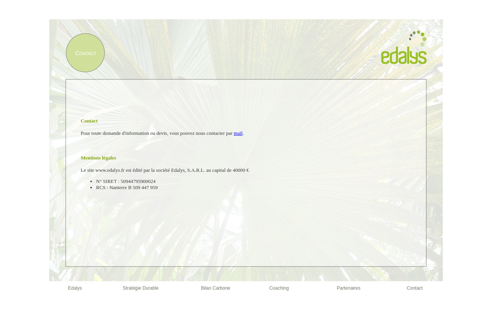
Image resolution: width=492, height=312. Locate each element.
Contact (414, 288)
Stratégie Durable (140, 288)
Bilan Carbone (215, 288)
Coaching (279, 288)
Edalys (75, 288)
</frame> (246, 169)
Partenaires (348, 288)
